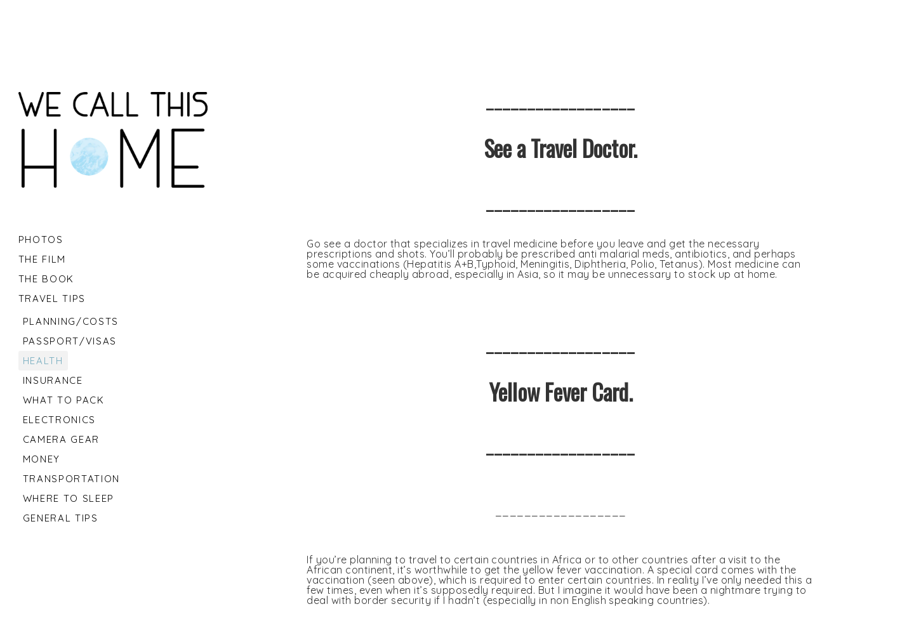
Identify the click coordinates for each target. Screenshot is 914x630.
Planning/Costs (71, 321)
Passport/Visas (70, 341)
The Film (42, 259)
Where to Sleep (68, 498)
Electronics (59, 420)
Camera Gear (61, 439)
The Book (46, 279)
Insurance (53, 380)
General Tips (60, 518)
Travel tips (52, 298)
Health (43, 361)
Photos (40, 239)
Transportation (71, 479)
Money (41, 459)
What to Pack (64, 400)
